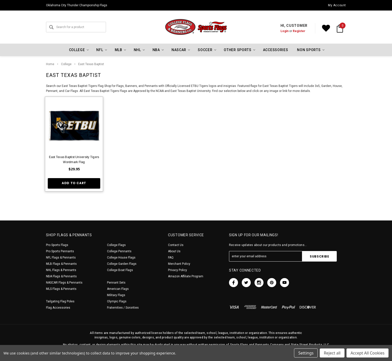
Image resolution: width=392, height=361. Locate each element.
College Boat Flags (120, 270)
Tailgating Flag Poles (60, 301)
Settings (306, 353)
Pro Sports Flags (57, 245)
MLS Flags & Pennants (61, 289)
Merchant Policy (179, 264)
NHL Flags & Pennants (61, 270)
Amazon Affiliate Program (185, 276)
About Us (174, 251)
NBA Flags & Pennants (61, 276)
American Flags (118, 289)
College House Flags (121, 257)
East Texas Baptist (91, 64)
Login (284, 31)
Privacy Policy (177, 270)
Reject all (332, 353)
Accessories (275, 50)
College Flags (116, 245)
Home (50, 64)
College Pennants (119, 251)
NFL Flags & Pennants (61, 257)
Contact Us (176, 245)
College (66, 64)
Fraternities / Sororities (123, 307)
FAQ (171, 257)
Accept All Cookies (367, 353)
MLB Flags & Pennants (61, 264)
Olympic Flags (116, 301)
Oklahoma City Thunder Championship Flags (76, 5)
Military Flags (116, 295)
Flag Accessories (58, 307)
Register (299, 31)
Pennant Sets (116, 282)
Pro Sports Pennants (60, 251)
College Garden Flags (121, 264)
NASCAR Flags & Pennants (64, 282)
